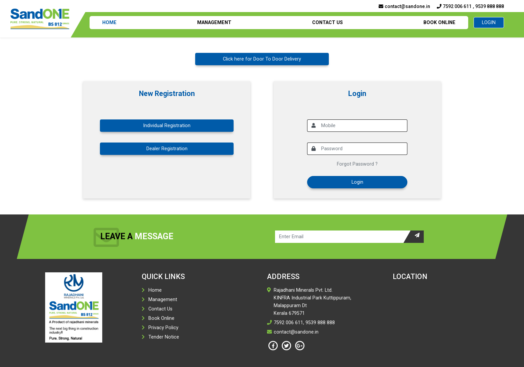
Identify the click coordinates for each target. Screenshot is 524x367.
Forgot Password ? (357, 164)
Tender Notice (163, 337)
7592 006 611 (454, 6)
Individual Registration (166, 125)
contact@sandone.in (404, 6)
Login (489, 22)
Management (214, 22)
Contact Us (327, 22)
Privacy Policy (163, 328)
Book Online (439, 22)
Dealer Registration (166, 149)
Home (109, 22)
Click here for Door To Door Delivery (262, 59)
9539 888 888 (489, 6)
